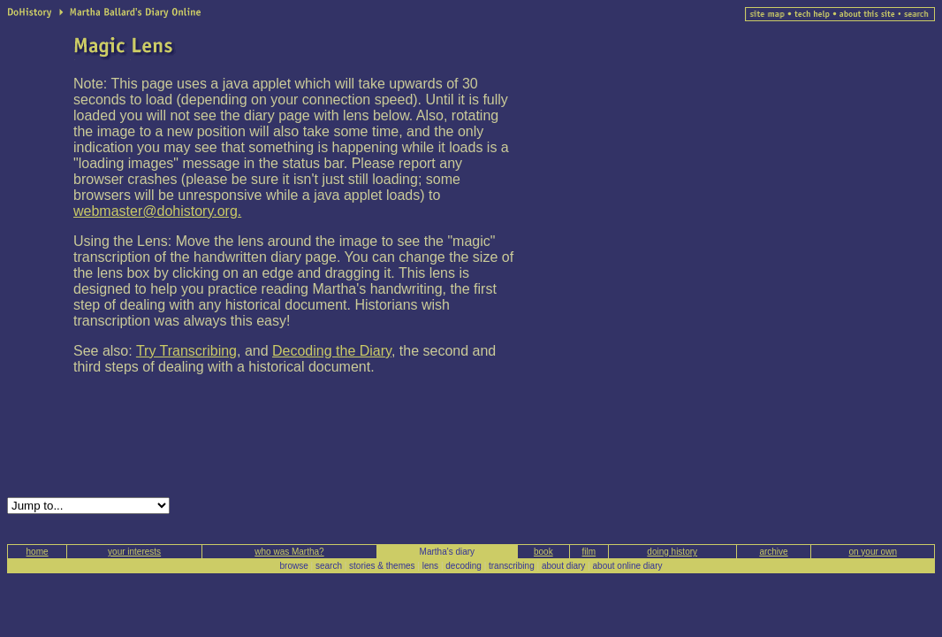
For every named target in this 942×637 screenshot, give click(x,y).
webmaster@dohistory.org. (157, 211)
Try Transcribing (186, 350)
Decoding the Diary (331, 350)
